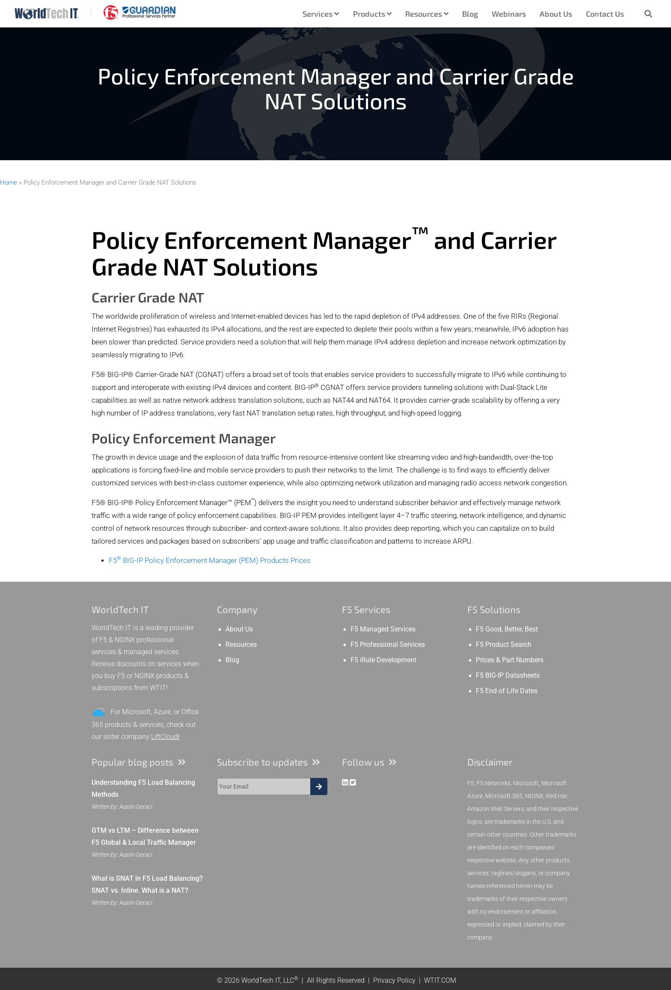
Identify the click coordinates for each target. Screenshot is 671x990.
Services (321, 13)
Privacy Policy (394, 980)
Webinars (509, 13)
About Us (556, 13)
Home (8, 182)
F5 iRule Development (383, 660)
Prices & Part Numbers (509, 660)
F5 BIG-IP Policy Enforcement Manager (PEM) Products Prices (210, 560)
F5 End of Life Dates (506, 691)
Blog (470, 13)
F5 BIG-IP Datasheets (508, 675)
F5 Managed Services (383, 629)
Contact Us (605, 13)
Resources (426, 13)
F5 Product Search (503, 645)
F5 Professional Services (387, 645)
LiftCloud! (165, 737)
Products (372, 13)
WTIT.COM (440, 980)
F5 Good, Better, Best (507, 629)
